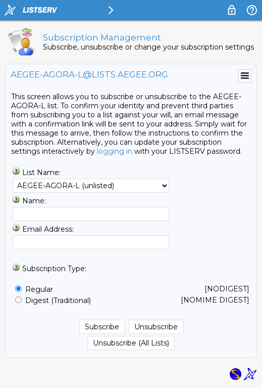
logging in (114, 151)
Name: (34, 200)
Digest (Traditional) (58, 300)
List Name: (41, 172)
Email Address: (48, 229)
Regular (39, 289)
